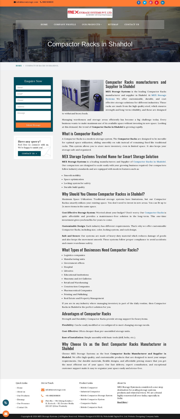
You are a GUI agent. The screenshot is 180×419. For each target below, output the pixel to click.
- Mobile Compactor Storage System (95, 416)
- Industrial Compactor (89, 412)
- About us (20, 412)
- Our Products (22, 416)
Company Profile (65, 24)
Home (44, 24)
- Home (19, 408)
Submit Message (33, 125)
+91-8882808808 (53, 416)
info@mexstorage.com (26, 3)
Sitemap (113, 24)
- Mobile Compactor (88, 408)
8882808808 (46, 3)
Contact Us (131, 24)
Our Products (92, 24)
